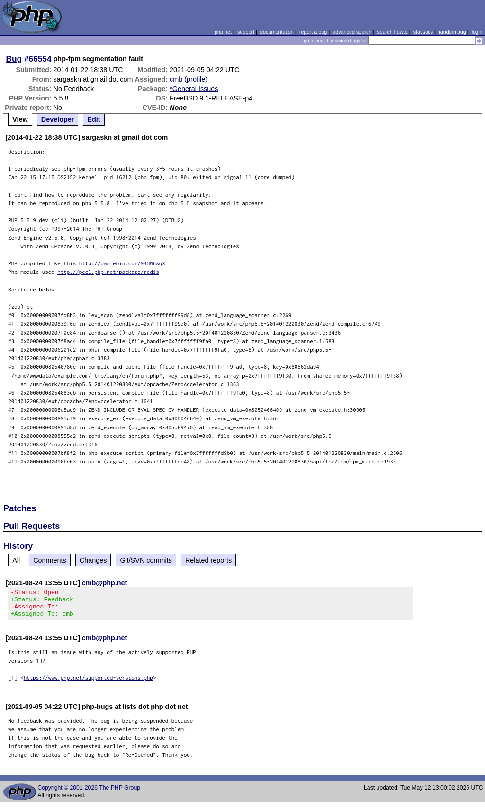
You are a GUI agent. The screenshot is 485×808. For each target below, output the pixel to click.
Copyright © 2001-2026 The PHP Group (88, 793)
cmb (176, 79)
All (16, 560)
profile (196, 79)
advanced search (351, 32)
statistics (423, 32)
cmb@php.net (104, 583)
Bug (14, 59)
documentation (277, 32)
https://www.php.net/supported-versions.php (88, 683)
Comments (49, 560)
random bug (452, 32)
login (477, 32)
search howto (392, 32)
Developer (57, 119)
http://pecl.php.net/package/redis (108, 272)
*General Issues (194, 88)
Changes (93, 560)
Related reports (208, 560)
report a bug (313, 32)
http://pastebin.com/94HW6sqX (122, 263)
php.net (223, 32)
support (245, 32)
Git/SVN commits (146, 560)
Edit (93, 119)
